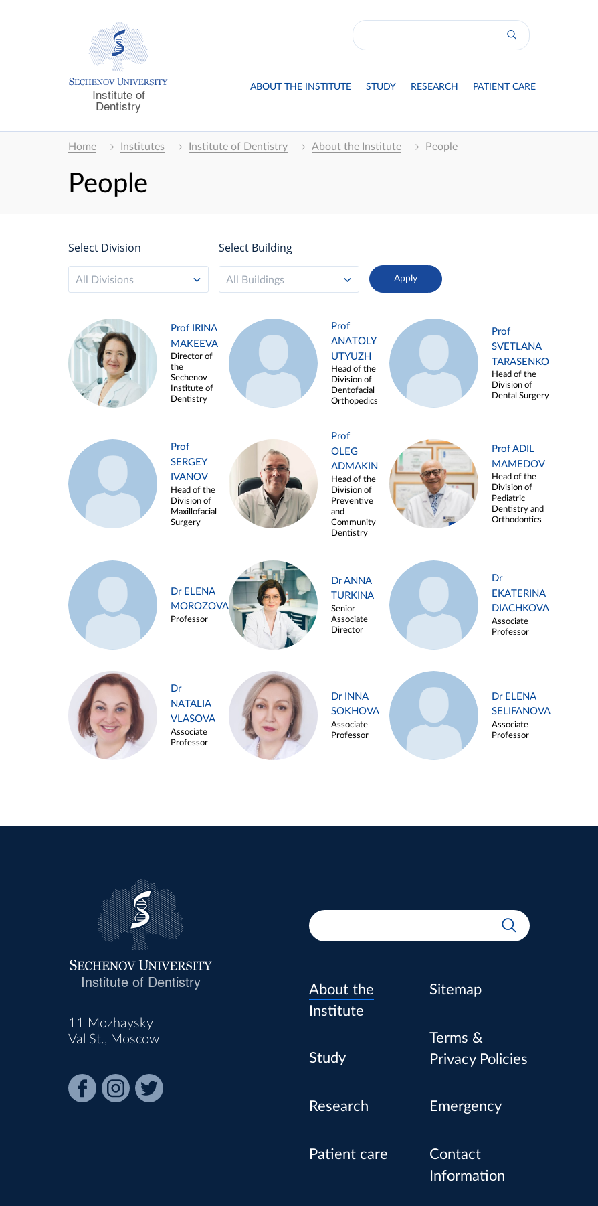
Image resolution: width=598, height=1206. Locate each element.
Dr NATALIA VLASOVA (193, 704)
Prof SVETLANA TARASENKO (520, 347)
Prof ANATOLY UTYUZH (353, 341)
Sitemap (455, 989)
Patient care (504, 87)
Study (381, 87)
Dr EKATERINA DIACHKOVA (520, 593)
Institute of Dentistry (118, 99)
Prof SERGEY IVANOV (189, 462)
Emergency (465, 1106)
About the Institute (300, 87)
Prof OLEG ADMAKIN (354, 451)
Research (434, 87)
